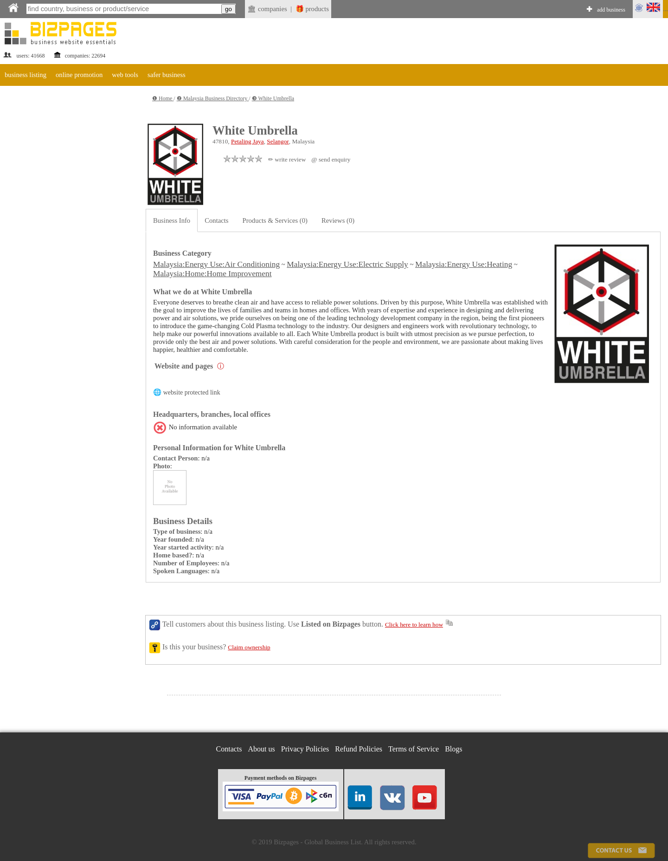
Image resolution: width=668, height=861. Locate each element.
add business (611, 9)
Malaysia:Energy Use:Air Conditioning (216, 264)
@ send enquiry (330, 159)
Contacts (216, 220)
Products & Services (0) (275, 220)
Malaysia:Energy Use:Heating (463, 264)
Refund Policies (358, 749)
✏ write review (287, 159)
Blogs (453, 749)
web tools (125, 74)
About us (261, 749)
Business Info (171, 220)
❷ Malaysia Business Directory (213, 98)
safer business (167, 74)
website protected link (191, 392)
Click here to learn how (414, 624)
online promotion (79, 74)
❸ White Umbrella (273, 98)
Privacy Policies (305, 749)
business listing (25, 74)
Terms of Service (413, 749)
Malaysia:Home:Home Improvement (212, 273)
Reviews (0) (337, 220)
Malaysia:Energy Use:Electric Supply (347, 264)
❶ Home (162, 98)
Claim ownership (249, 647)
